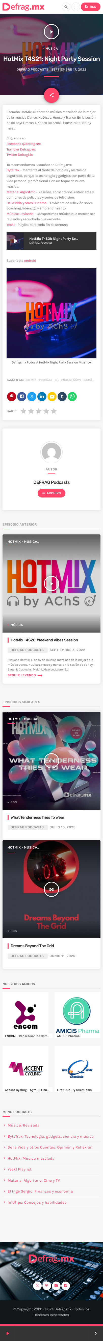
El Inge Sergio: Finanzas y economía (40, 1191)
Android (30, 260)
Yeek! (11, 225)
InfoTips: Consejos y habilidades (37, 1202)
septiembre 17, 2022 (68, 70)
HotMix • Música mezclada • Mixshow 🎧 (29, 542)
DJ (57, 380)
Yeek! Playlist (20, 1169)
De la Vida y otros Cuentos (26, 203)
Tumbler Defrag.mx (21, 149)
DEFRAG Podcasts (32, 70)
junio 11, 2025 (62, 956)
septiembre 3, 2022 (67, 650)
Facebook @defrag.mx (24, 144)
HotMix (31, 380)
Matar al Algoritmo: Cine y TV (34, 1180)
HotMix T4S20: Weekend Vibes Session (44, 640)
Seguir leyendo (25, 675)
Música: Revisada (20, 214)
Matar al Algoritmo (21, 192)
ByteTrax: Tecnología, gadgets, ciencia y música (51, 1136)
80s (14, 802)
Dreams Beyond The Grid (32, 945)
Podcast (46, 380)
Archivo (51, 493)
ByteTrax (13, 170)
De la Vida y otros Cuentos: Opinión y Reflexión (50, 1147)
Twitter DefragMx (20, 155)
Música (52, 48)
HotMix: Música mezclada (31, 1158)
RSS (90, 7)
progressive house (77, 380)
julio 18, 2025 (62, 827)
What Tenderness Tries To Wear (37, 817)
